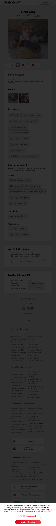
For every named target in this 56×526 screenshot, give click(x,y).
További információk (16, 511)
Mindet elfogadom (28, 522)
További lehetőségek (28, 516)
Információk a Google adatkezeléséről (38, 511)
